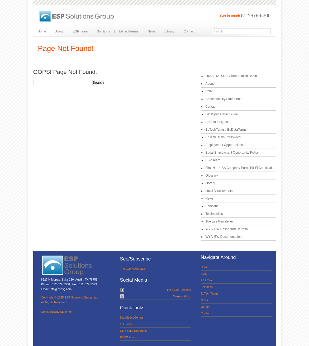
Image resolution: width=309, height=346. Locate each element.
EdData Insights (217, 122)
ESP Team (80, 31)
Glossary (212, 175)
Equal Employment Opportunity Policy (232, 152)
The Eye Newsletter (219, 221)
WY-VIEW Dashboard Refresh (227, 229)
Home (42, 31)
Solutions (103, 31)
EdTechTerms (129, 31)
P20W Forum (128, 337)
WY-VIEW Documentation (224, 237)
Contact (189, 31)
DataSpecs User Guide (222, 114)
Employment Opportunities (224, 145)
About (59, 31)
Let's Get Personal (179, 289)
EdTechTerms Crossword (223, 137)
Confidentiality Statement (223, 99)
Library (169, 31)
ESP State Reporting (133, 330)
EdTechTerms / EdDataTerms (226, 129)
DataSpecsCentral (132, 317)
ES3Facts (126, 324)
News (151, 31)
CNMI (210, 91)
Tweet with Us (182, 296)
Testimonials (214, 214)
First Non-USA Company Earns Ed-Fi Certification (240, 168)
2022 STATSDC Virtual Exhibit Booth (231, 76)
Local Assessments (219, 191)
